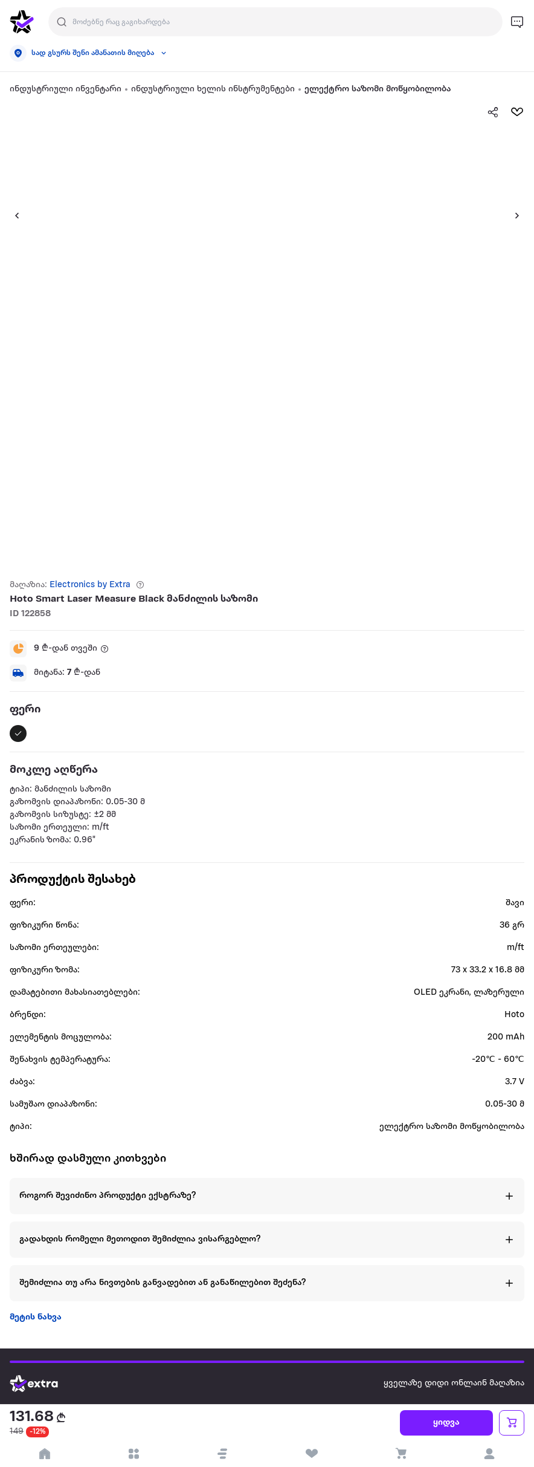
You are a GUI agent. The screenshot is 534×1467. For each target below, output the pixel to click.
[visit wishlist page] (311, 1454)
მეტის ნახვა (36, 1317)
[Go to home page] (43, 1383)
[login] (489, 1454)
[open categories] (133, 1454)
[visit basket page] (400, 1454)
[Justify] (62, 22)
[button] (12, 215)
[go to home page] (22, 22)
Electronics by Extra (90, 585)
